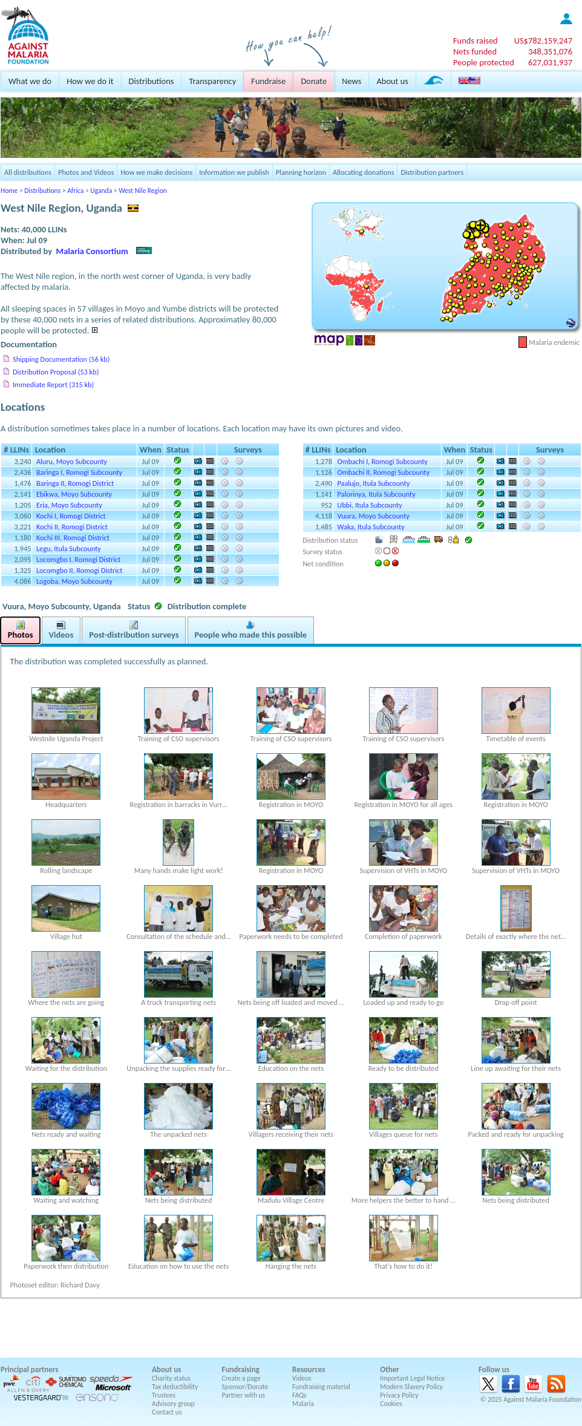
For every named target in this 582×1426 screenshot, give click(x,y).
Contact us (166, 1412)
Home (9, 190)
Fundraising (241, 1369)
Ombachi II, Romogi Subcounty (384, 472)
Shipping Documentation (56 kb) (61, 359)
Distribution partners (432, 172)
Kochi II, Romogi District (72, 526)
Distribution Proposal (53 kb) (56, 371)
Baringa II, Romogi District (75, 483)
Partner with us (244, 1395)
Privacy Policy (399, 1395)
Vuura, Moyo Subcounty (374, 515)
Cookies (391, 1403)
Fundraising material (321, 1386)
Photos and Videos (86, 172)
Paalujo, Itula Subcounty (374, 483)
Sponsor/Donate (245, 1386)
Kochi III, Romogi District (73, 537)
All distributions (27, 172)
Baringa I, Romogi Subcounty (79, 472)
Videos (302, 1378)
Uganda (101, 190)
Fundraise (268, 81)
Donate (314, 81)
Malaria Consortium (92, 251)
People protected (483, 62)
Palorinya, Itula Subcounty (377, 494)
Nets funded (475, 51)
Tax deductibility (175, 1386)
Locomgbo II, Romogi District (79, 570)
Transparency (212, 81)
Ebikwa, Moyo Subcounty (74, 494)
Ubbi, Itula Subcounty (370, 504)
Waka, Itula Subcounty (371, 526)
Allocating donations (363, 172)
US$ (543, 40)
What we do (29, 81)
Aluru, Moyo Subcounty (71, 461)
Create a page (241, 1378)
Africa (75, 190)
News (351, 81)
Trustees (163, 1395)
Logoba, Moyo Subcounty (74, 581)
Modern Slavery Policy (411, 1386)
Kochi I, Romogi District (71, 515)
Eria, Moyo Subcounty (69, 504)
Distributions (151, 81)
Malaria (303, 1403)
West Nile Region (143, 190)
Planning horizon (301, 172)
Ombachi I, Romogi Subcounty (383, 461)
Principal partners (29, 1369)
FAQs (299, 1395)
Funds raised (475, 40)
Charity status (171, 1378)
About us (392, 81)
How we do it (90, 81)
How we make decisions (156, 172)
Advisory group (173, 1403)
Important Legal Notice (412, 1378)
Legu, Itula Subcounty (68, 548)
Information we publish (234, 172)
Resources (308, 1369)
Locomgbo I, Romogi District (78, 559)
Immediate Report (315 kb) (53, 384)
